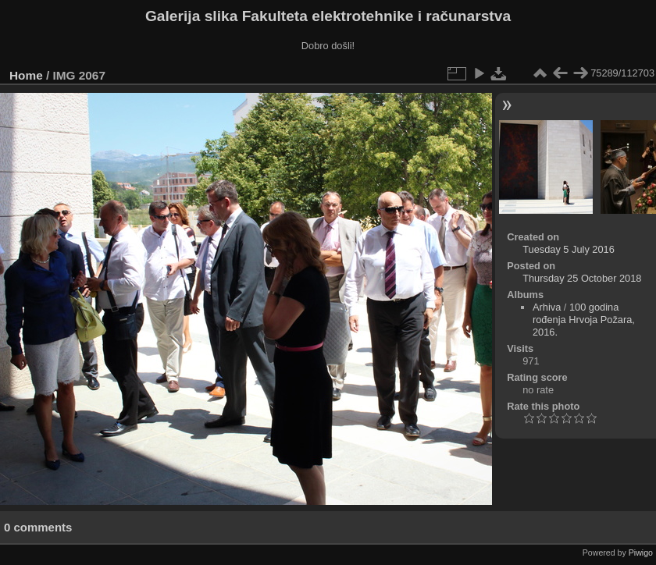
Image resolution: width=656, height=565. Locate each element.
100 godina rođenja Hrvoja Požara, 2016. (584, 319)
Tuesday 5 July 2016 (568, 249)
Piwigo (641, 552)
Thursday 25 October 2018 (581, 278)
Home (26, 75)
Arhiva (547, 307)
